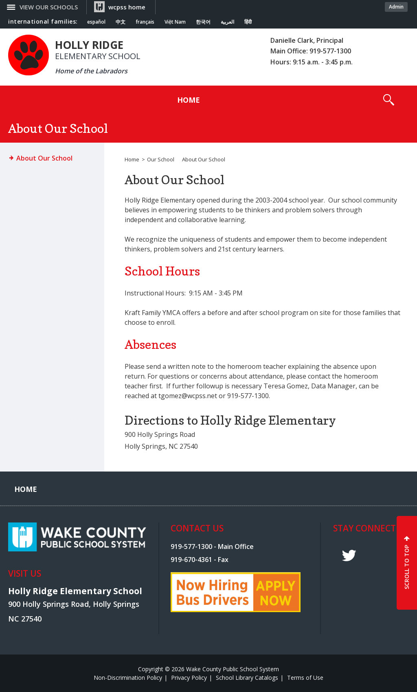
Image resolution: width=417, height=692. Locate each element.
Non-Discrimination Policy (128, 677)
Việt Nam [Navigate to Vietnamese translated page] (175, 22)
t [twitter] (349, 555)
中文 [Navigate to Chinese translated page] (120, 22)
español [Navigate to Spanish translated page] (96, 22)
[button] (388, 100)
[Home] (188, 100)
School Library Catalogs (247, 677)
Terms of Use (305, 677)
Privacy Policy (189, 677)
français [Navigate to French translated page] (145, 22)
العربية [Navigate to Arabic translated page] (227, 22)
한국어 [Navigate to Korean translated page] (203, 22)
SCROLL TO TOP (406, 567)
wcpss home (126, 7)
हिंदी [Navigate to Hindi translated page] (248, 22)
